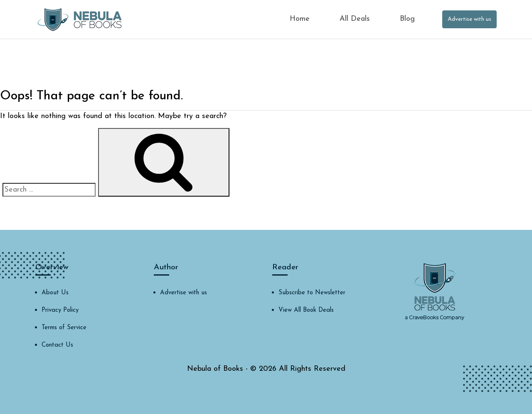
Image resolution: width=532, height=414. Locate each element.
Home (300, 19)
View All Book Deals (306, 310)
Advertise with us (469, 19)
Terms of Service (64, 328)
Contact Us (57, 345)
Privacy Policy (60, 310)
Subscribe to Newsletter (311, 293)
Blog (407, 19)
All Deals (355, 19)
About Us (55, 293)
